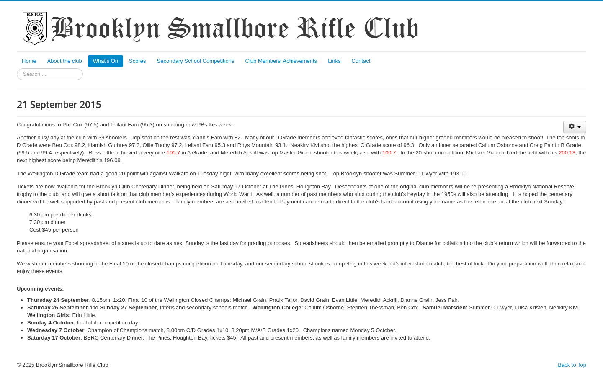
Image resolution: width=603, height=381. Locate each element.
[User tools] (574, 127)
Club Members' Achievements (281, 61)
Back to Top (572, 365)
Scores (137, 61)
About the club (64, 61)
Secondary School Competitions (195, 61)
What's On (105, 61)
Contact (360, 61)
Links (334, 61)
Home (29, 61)
